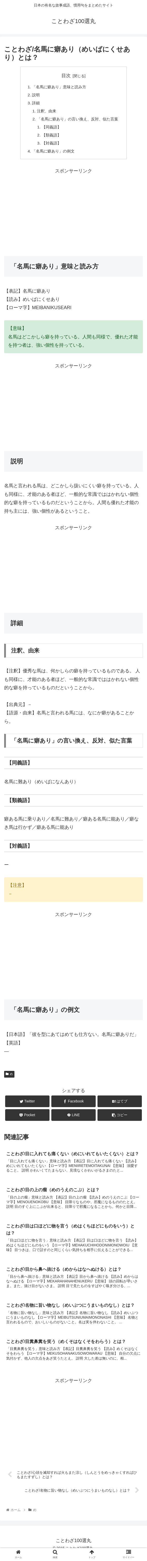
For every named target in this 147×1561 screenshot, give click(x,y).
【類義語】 (49, 137)
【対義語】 (49, 146)
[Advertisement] (73, 215)
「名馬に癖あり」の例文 (52, 154)
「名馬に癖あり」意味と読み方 (58, 87)
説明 (33, 95)
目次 (66, 75)
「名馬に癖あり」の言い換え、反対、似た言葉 (77, 120)
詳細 (33, 104)
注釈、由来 (44, 112)
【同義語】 (49, 129)
